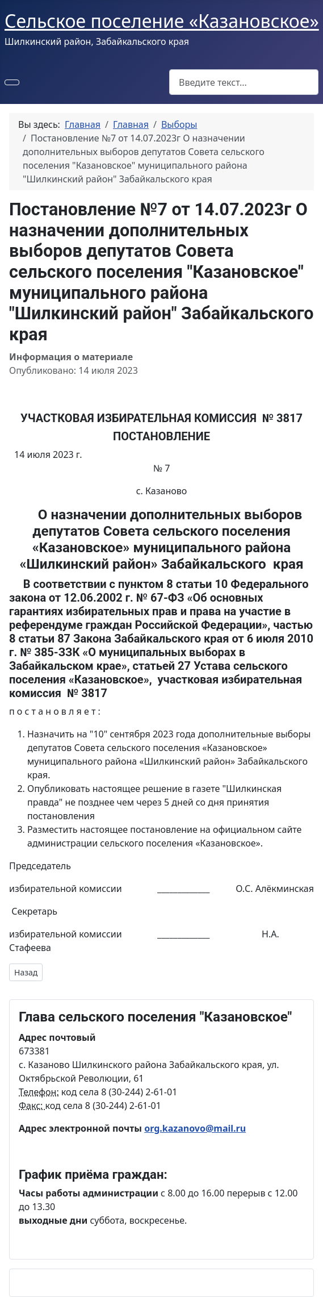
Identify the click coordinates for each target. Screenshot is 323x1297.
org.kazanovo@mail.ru (195, 1128)
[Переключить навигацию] (12, 82)
